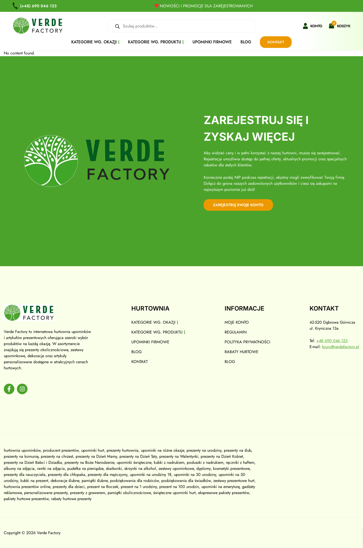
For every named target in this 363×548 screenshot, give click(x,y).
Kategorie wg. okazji (94, 42)
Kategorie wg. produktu (154, 42)
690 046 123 (38, 6)
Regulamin (236, 332)
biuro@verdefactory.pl (340, 346)
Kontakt (275, 42)
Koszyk (343, 25)
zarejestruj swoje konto (240, 204)
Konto (316, 25)
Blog (245, 42)
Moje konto (237, 322)
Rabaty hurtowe (241, 351)
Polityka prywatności (247, 342)
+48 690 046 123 (332, 340)
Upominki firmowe (212, 42)
